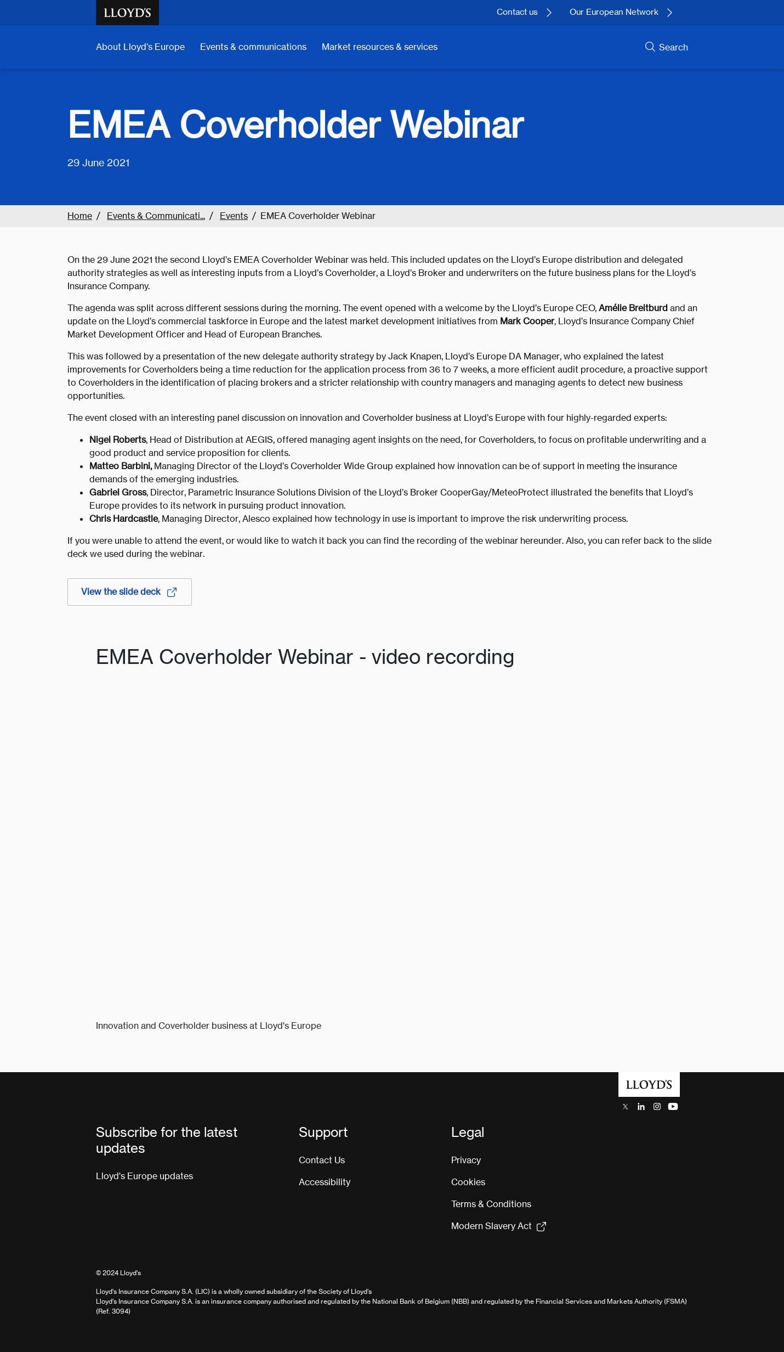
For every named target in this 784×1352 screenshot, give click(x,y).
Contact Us (322, 1160)
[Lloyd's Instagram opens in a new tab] (657, 1106)
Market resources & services (380, 47)
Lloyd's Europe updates (144, 1176)
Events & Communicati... (156, 216)
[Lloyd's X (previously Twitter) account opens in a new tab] (625, 1106)
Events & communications (253, 47)
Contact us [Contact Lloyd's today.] (517, 12)
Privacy (466, 1160)
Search (673, 47)
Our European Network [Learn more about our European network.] (614, 12)
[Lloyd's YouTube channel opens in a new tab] (673, 1106)
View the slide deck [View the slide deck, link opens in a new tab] (129, 592)
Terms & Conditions (491, 1204)
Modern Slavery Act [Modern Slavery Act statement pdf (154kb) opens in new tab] (491, 1226)
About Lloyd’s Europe (140, 47)
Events (234, 216)
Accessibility (324, 1182)
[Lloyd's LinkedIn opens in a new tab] (641, 1106)
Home (79, 216)
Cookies (468, 1182)
